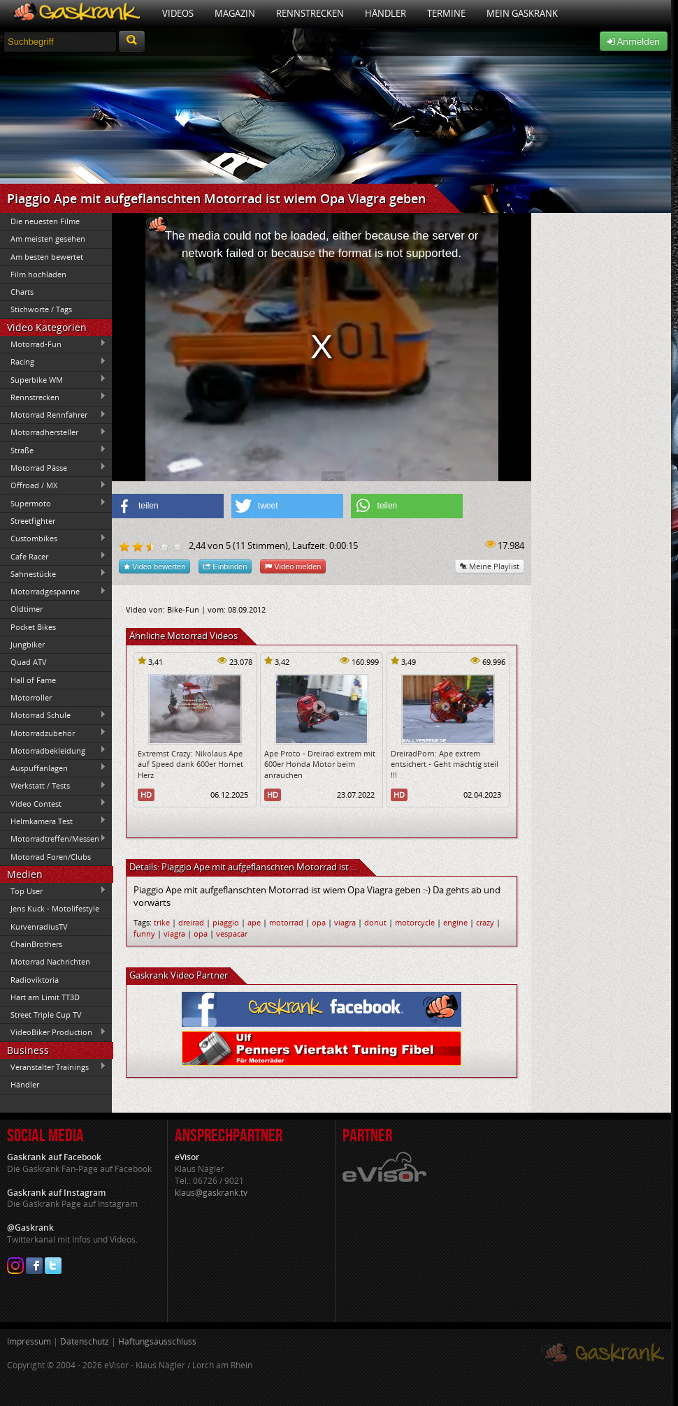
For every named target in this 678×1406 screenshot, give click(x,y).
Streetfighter (32, 520)
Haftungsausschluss (157, 1341)
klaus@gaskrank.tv (211, 1193)
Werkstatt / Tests (53, 785)
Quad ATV (28, 662)
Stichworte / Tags (41, 309)
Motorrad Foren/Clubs (50, 856)
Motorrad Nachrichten (50, 961)
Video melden (293, 566)
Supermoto (53, 502)
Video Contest (53, 803)
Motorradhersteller (53, 432)
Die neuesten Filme (45, 221)
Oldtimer (26, 608)
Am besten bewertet (46, 256)
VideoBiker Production (53, 1032)
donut (375, 922)
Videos (178, 13)
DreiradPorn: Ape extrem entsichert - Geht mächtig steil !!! (444, 764)
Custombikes (53, 538)
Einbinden (225, 566)
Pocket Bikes (33, 627)
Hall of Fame (33, 680)
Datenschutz (84, 1341)
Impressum (29, 1341)
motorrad (286, 922)
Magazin (235, 13)
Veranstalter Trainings (53, 1066)
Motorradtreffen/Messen (53, 838)
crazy (485, 922)
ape (254, 922)
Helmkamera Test (53, 820)
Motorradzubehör (53, 732)
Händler (385, 13)
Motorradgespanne (53, 591)
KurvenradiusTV (39, 926)
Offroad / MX (53, 485)
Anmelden (633, 41)
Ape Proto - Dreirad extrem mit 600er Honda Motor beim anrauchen (319, 764)
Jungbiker (27, 644)
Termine (446, 13)
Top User (53, 890)
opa (319, 922)
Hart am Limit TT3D (45, 997)
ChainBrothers (36, 944)
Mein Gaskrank (522, 13)
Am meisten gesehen (47, 238)
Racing (53, 361)
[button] (168, 506)
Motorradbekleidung (53, 750)
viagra (345, 922)
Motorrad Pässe (53, 467)
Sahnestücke (53, 573)
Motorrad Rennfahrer (53, 414)
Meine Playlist (489, 566)
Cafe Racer (53, 556)
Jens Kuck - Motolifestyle (54, 908)
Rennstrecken (310, 13)
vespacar (231, 933)
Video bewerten (154, 566)
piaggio (225, 922)
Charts (22, 291)
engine (455, 922)
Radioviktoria (34, 979)
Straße (53, 449)
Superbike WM (53, 379)
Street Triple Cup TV (46, 1014)
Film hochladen (38, 274)
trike (162, 922)
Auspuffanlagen (53, 767)
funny (144, 933)
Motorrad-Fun (53, 343)
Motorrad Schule (53, 715)
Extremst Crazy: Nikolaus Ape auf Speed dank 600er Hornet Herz (190, 764)
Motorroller (31, 697)
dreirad (191, 922)
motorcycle (415, 922)
